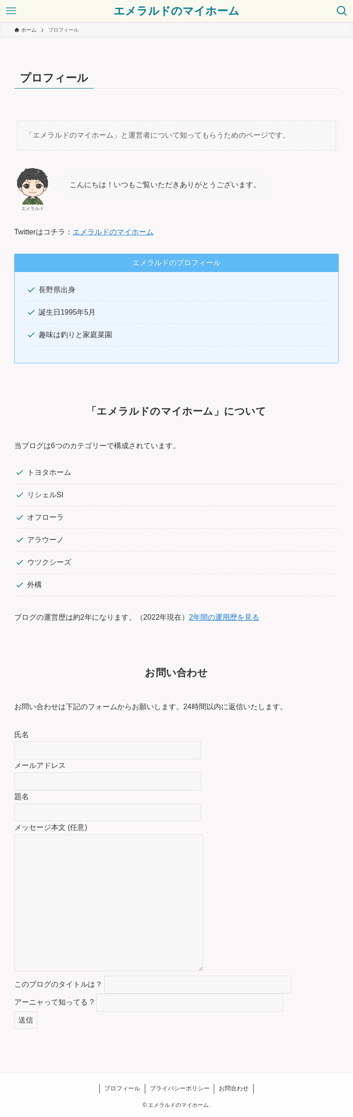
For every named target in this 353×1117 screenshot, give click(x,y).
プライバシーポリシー (180, 1088)
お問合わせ (234, 1088)
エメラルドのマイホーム (176, 11)
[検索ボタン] (342, 11)
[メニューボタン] (11, 11)
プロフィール (122, 1088)
